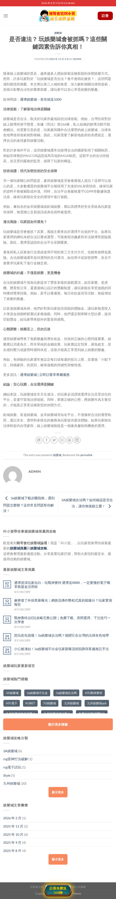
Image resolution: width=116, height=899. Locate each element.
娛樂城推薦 (18, 548)
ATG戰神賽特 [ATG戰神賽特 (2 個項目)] (93, 693)
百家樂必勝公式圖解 (74, 886)
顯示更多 (58, 792)
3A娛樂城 (10, 751)
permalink (86, 455)
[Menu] (5, 16)
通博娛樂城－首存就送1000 (40, 99)
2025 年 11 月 (13, 826)
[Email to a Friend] (61, 440)
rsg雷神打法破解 (15, 759)
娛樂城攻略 (38, 548)
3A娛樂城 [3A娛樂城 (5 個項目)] (12, 693)
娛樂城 (58, 32)
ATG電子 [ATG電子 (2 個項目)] (11, 703)
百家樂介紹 (36, 886)
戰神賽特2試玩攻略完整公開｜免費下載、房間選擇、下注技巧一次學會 (62, 620)
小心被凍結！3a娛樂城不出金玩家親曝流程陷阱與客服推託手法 (61, 649)
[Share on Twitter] (54, 440)
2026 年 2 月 (12, 818)
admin (77, 59)
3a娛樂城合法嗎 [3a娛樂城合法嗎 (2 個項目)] (66, 693)
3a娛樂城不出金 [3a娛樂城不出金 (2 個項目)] (37, 693)
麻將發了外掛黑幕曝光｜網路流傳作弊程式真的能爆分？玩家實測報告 (63, 602)
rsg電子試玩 (12, 767)
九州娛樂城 (11, 783)
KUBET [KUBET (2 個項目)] (30, 703)
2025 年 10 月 (13, 834)
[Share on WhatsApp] (38, 440)
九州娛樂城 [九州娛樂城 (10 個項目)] (71, 703)
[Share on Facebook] (46, 440)
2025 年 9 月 (12, 842)
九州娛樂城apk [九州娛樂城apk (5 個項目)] (97, 703)
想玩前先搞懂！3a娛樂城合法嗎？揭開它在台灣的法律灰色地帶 (61, 635)
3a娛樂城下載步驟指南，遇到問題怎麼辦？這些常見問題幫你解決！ (29, 504)
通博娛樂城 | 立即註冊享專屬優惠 (45, 375)
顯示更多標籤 (58, 724)
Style (6, 775)
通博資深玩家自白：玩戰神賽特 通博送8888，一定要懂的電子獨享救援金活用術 (62, 584)
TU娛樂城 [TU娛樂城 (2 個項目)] (49, 703)
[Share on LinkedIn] (77, 440)
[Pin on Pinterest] (69, 440)
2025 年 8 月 (12, 851)
